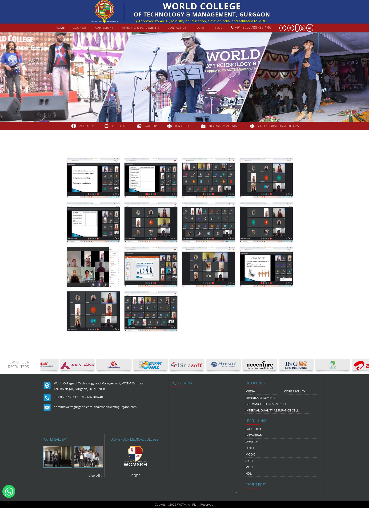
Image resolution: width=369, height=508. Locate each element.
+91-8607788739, (66, 397)
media (250, 391)
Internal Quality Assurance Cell (272, 410)
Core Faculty (294, 391)
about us (87, 126)
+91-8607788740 (91, 397)
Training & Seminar (261, 397)
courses (80, 28)
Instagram (254, 435)
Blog (218, 28)
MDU (249, 467)
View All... (95, 475)
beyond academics (225, 126)
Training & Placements (141, 28)
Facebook (253, 429)
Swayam (251, 441)
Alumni (200, 28)
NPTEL (250, 448)
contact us (177, 28)
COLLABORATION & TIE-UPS (278, 126)
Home (60, 28)
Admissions (104, 28)
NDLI (249, 473)
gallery (151, 126)
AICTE (249, 461)
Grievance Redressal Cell (265, 404)
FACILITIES (119, 126)
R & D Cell (183, 126)
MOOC (250, 454)
